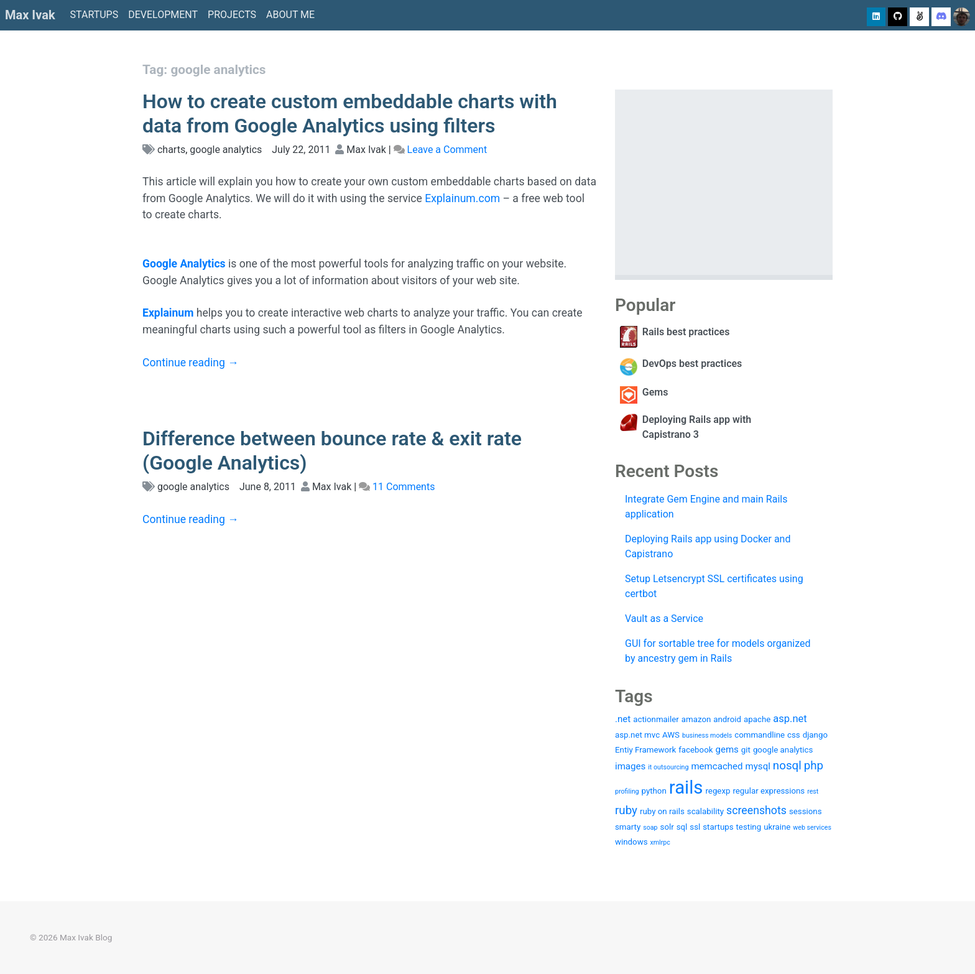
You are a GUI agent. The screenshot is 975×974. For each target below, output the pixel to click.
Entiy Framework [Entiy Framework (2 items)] (645, 749)
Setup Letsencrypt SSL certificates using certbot (714, 586)
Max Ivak (30, 14)
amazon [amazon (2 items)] (696, 719)
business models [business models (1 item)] (707, 735)
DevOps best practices (692, 363)
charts (171, 149)
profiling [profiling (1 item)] (627, 791)
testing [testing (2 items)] (749, 827)
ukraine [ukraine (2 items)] (777, 827)
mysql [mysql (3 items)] (758, 766)
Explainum (167, 313)
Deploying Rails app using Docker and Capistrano (707, 546)
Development (163, 15)
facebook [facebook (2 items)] (695, 749)
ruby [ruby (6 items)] (626, 810)
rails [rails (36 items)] (686, 787)
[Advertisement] (724, 182)
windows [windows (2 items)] (631, 841)
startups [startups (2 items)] (718, 827)
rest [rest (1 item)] (812, 791)
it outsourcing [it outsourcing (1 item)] (668, 767)
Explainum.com (462, 198)
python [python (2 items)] (654, 790)
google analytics (226, 149)
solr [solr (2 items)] (667, 827)
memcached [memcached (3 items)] (716, 766)
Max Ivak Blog (86, 937)
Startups (94, 15)
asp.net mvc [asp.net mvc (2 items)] (637, 735)
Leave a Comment (447, 149)
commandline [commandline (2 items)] (759, 735)
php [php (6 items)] (813, 765)
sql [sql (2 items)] (682, 827)
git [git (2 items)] (746, 749)
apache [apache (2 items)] (757, 719)
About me (290, 15)
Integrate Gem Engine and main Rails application (706, 506)
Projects (232, 15)
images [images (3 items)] (630, 766)
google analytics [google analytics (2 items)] (783, 749)
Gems (655, 392)
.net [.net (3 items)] (623, 719)
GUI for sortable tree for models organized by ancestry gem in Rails (718, 651)
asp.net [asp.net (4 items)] (789, 719)
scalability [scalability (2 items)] (705, 811)
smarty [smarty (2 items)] (627, 827)
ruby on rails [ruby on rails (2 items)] (662, 811)
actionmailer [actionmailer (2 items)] (656, 719)
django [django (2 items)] (815, 735)
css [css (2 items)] (793, 735)
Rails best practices (686, 332)
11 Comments (403, 487)
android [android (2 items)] (727, 719)
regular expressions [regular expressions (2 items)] (768, 790)
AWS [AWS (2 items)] (671, 735)
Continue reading (190, 362)
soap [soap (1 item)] (650, 827)
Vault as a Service (664, 618)
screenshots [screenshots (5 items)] (756, 810)
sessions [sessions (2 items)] (805, 811)
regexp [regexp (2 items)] (717, 790)
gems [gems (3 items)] (726, 749)
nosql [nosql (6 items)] (787, 765)
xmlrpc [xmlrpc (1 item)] (660, 842)
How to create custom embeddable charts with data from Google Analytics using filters (349, 113)
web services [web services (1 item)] (812, 827)
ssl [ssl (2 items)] (695, 827)
